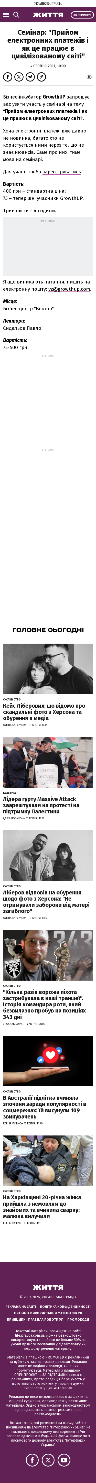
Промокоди (78, 1319)
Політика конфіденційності (65, 1307)
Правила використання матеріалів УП (48, 1313)
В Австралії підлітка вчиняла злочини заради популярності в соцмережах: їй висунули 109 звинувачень (44, 1107)
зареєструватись (61, 172)
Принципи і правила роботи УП (35, 1319)
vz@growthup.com (69, 289)
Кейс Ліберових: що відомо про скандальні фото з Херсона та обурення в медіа (44, 712)
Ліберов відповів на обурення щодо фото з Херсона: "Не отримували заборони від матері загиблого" (46, 902)
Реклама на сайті (20, 1307)
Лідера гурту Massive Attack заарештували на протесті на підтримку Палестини (41, 805)
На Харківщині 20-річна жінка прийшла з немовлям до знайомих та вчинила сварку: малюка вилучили (42, 1207)
